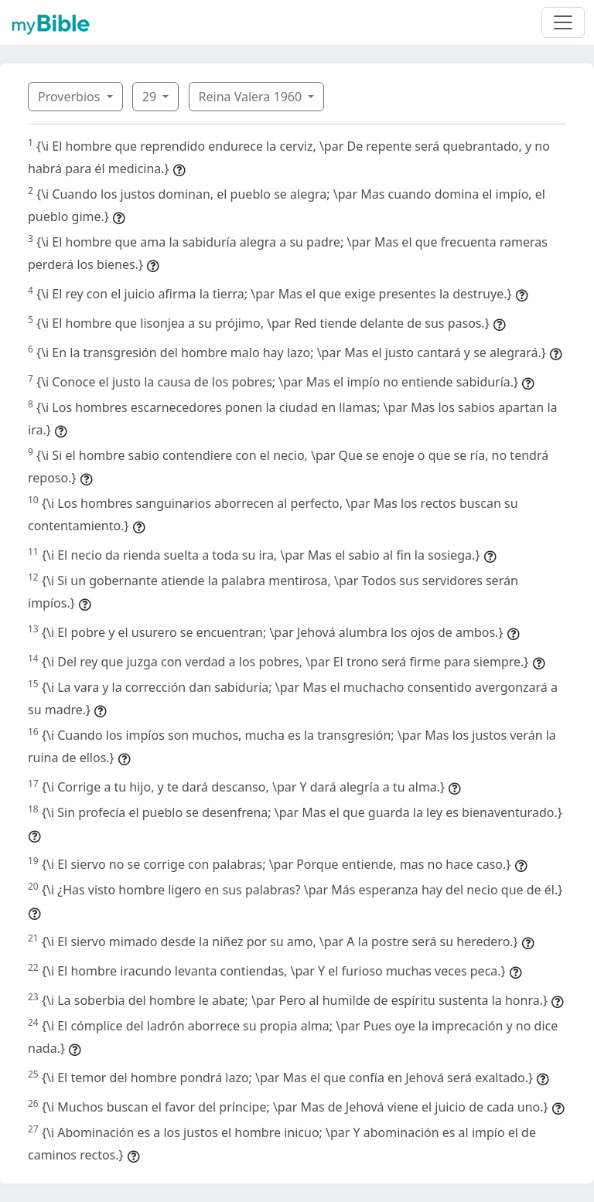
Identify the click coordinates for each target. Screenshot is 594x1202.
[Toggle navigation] (563, 22)
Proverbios (71, 96)
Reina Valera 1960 (252, 96)
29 (150, 96)
